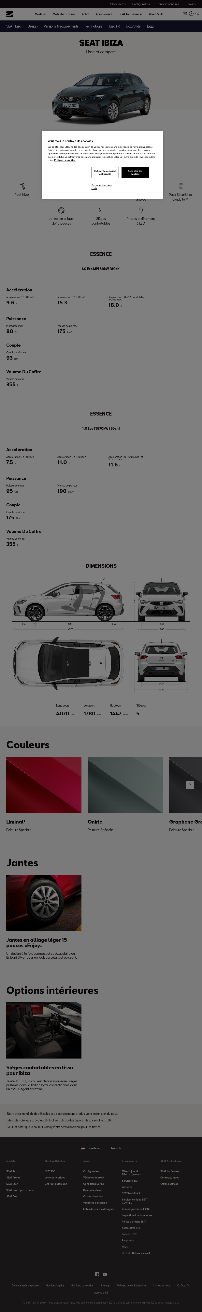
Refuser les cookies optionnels (105, 172)
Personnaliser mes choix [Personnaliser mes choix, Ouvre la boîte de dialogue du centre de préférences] (102, 187)
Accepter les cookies (135, 172)
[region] (102, 165)
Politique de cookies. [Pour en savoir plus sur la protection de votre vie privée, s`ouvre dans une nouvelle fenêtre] (65, 160)
